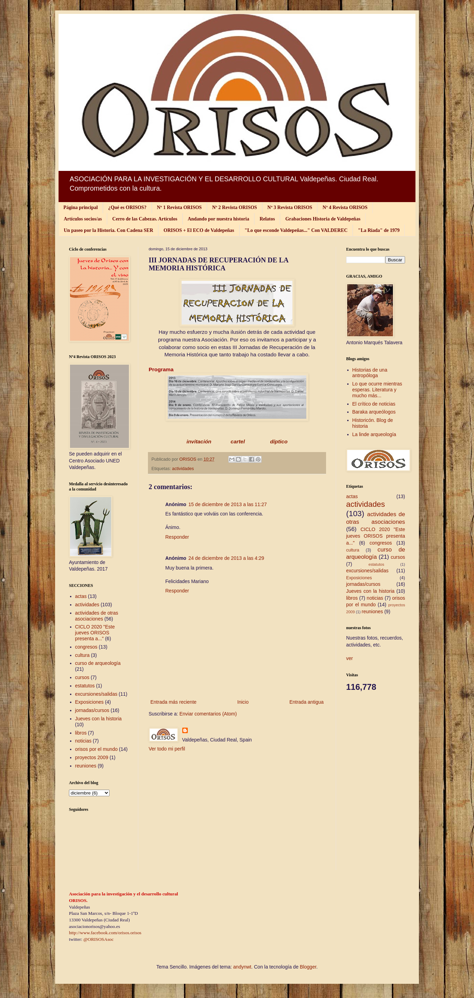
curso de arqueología (98, 663)
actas (81, 596)
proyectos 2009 (91, 757)
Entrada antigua (306, 702)
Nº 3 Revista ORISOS (289, 207)
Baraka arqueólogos (374, 412)
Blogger (308, 967)
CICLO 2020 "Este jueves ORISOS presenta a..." (95, 632)
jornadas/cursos (92, 710)
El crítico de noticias (374, 404)
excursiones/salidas (96, 694)
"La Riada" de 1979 (379, 230)
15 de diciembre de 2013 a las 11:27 (227, 504)
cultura (82, 655)
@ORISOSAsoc (99, 939)
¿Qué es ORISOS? (127, 207)
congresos (86, 647)
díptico (278, 441)
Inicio (243, 702)
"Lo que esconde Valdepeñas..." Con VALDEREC (296, 230)
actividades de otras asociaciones (97, 616)
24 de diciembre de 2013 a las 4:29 (226, 558)
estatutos (85, 685)
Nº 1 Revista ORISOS (179, 207)
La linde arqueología (374, 434)
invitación (198, 441)
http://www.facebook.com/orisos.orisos (105, 932)
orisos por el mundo (96, 749)
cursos (82, 677)
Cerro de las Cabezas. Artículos (144, 219)
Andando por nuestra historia (218, 219)
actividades (183, 468)
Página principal (80, 207)
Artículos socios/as (83, 219)
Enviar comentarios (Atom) (208, 714)
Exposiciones (89, 702)
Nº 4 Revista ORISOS (345, 207)
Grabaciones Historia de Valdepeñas (322, 219)
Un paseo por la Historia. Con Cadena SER (108, 230)
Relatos (267, 219)
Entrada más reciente (173, 702)
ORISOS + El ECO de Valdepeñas (199, 230)
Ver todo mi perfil (167, 749)
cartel (238, 441)
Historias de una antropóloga (369, 373)
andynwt (242, 967)
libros (81, 733)
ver (349, 658)
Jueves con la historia (98, 718)
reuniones (86, 766)
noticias (83, 741)
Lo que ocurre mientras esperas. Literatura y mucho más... (377, 389)
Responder (177, 537)
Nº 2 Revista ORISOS (234, 207)
